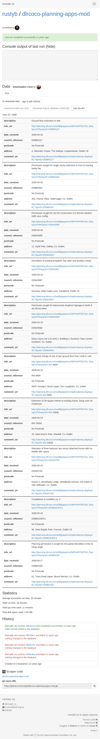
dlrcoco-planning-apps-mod (56, 14)
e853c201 (31, 645)
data (7, 93)
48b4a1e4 (31, 626)
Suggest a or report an (78, 726)
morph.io (8, 3)
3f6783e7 (30, 635)
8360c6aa (31, 654)
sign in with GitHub (31, 101)
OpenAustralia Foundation (56, 735)
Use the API (79, 108)
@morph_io (10, 704)
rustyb (10, 14)
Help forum (90, 722)
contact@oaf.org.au (14, 707)
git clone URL (9, 681)
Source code (89, 719)
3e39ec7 (94, 731)
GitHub (8, 710)
